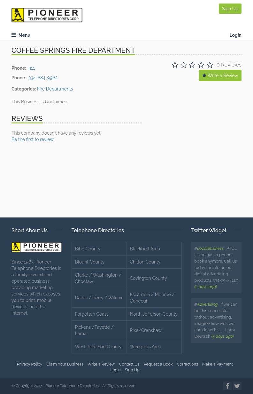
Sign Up (230, 8)
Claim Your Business (64, 364)
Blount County (90, 261)
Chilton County (145, 261)
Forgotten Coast (91, 314)
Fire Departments (55, 88)
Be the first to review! (33, 139)
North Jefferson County (154, 314)
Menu (21, 35)
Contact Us (129, 364)
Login (235, 35)
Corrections (187, 364)
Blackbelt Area (145, 248)
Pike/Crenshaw (146, 330)
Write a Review (220, 75)
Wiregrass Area (145, 346)
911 (31, 68)
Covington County (148, 278)
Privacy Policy (29, 364)
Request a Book (158, 364)
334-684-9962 (42, 77)
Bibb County (88, 248)
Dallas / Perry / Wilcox (98, 297)
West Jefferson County (98, 346)
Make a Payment (217, 364)
